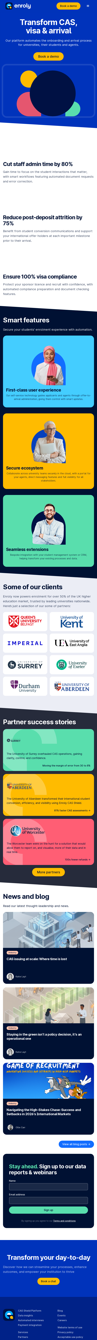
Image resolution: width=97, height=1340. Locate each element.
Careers (62, 1320)
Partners (23, 1337)
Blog (60, 1310)
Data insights (25, 1315)
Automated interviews (31, 1320)
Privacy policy (65, 1332)
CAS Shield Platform (29, 1310)
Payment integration (30, 1325)
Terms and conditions (64, 1221)
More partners (48, 872)
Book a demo (68, 5)
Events (61, 1315)
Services (23, 1332)
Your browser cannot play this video (48, 145)
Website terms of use (70, 1327)
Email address (17, 1194)
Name (12, 1180)
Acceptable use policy (70, 1337)
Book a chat (48, 1281)
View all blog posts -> (76, 1144)
